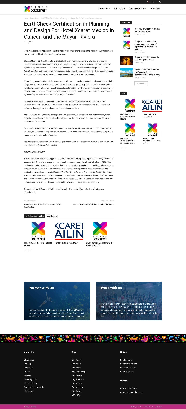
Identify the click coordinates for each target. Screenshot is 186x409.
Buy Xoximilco (78, 379)
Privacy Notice (136, 407)
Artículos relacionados (35, 216)
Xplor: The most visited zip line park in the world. (93, 204)
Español (150, 2)
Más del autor (52, 216)
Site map (159, 407)
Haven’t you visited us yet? (131, 392)
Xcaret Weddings (31, 383)
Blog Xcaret (29, 360)
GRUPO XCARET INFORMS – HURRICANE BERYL (151, 140)
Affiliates (27, 375)
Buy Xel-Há (76, 364)
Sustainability (137, 9)
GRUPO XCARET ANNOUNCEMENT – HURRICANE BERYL (127, 140)
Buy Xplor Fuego (79, 371)
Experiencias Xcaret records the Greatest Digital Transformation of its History (147, 72)
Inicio (26, 18)
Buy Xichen (76, 391)
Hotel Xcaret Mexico (128, 364)
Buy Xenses (77, 383)
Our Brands (119, 9)
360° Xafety (29, 391)
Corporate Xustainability (34, 387)
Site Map (27, 364)
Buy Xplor (76, 367)
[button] (160, 2)
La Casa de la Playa (128, 367)
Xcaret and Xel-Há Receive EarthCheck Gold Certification (42, 205)
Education (154, 9)
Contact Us (28, 367)
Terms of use (148, 407)
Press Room (34, 18)
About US (104, 9)
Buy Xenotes (77, 387)
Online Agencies (30, 379)
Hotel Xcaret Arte (127, 371)
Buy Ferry (76, 395)
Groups (27, 371)
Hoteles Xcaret (126, 360)
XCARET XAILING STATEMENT (66, 243)
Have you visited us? (128, 388)
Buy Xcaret (76, 360)
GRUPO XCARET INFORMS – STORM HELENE (127, 116)
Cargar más (141, 83)
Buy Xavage (77, 375)
